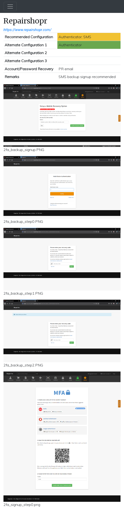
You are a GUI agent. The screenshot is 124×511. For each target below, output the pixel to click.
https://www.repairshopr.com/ (27, 30)
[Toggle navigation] (10, 6)
